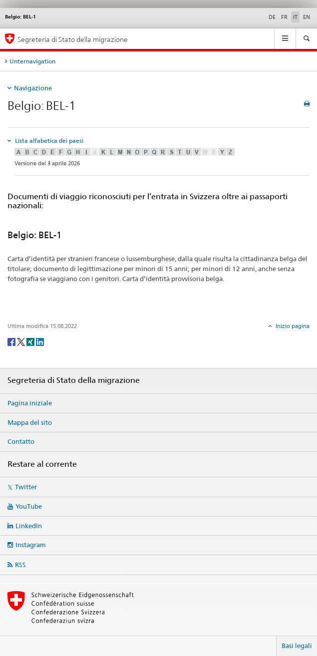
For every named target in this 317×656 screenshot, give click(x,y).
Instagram (30, 545)
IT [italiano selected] (295, 16)
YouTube (28, 506)
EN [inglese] (306, 16)
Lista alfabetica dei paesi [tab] (48, 140)
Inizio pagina (292, 326)
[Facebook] (12, 341)
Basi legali (297, 646)
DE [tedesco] (272, 16)
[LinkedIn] (40, 341)
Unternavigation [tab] (32, 61)
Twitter (26, 487)
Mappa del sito (29, 422)
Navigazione (33, 88)
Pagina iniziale (29, 403)
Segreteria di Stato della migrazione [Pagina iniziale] (72, 39)
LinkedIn (28, 526)
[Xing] (31, 341)
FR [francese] (284, 16)
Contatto (20, 441)
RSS (20, 565)
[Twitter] (21, 341)
